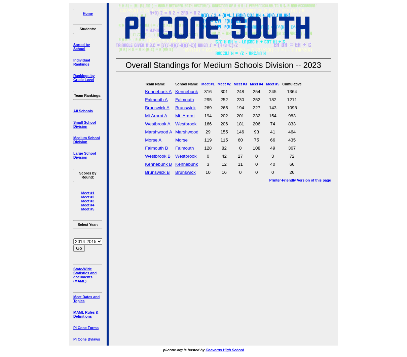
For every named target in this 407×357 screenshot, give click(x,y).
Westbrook (185, 123)
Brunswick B (157, 172)
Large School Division (84, 155)
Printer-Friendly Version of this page (300, 180)
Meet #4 (87, 205)
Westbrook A (157, 123)
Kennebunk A (158, 91)
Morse (181, 140)
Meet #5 (87, 209)
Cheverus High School (225, 350)
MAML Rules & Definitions (85, 314)
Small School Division (84, 124)
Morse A (153, 140)
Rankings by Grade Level (84, 78)
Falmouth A (156, 99)
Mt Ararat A (156, 115)
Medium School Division (86, 140)
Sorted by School (81, 47)
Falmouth (184, 99)
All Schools (83, 111)
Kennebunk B (158, 164)
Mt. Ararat (185, 115)
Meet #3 (87, 201)
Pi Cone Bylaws (86, 339)
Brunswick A (157, 107)
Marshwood (186, 131)
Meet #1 (87, 193)
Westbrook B (158, 156)
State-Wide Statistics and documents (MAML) (85, 275)
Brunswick (185, 107)
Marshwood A (158, 131)
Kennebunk (186, 91)
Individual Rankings (81, 62)
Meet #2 (87, 197)
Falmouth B (156, 148)
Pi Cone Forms (86, 328)
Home (88, 13)
